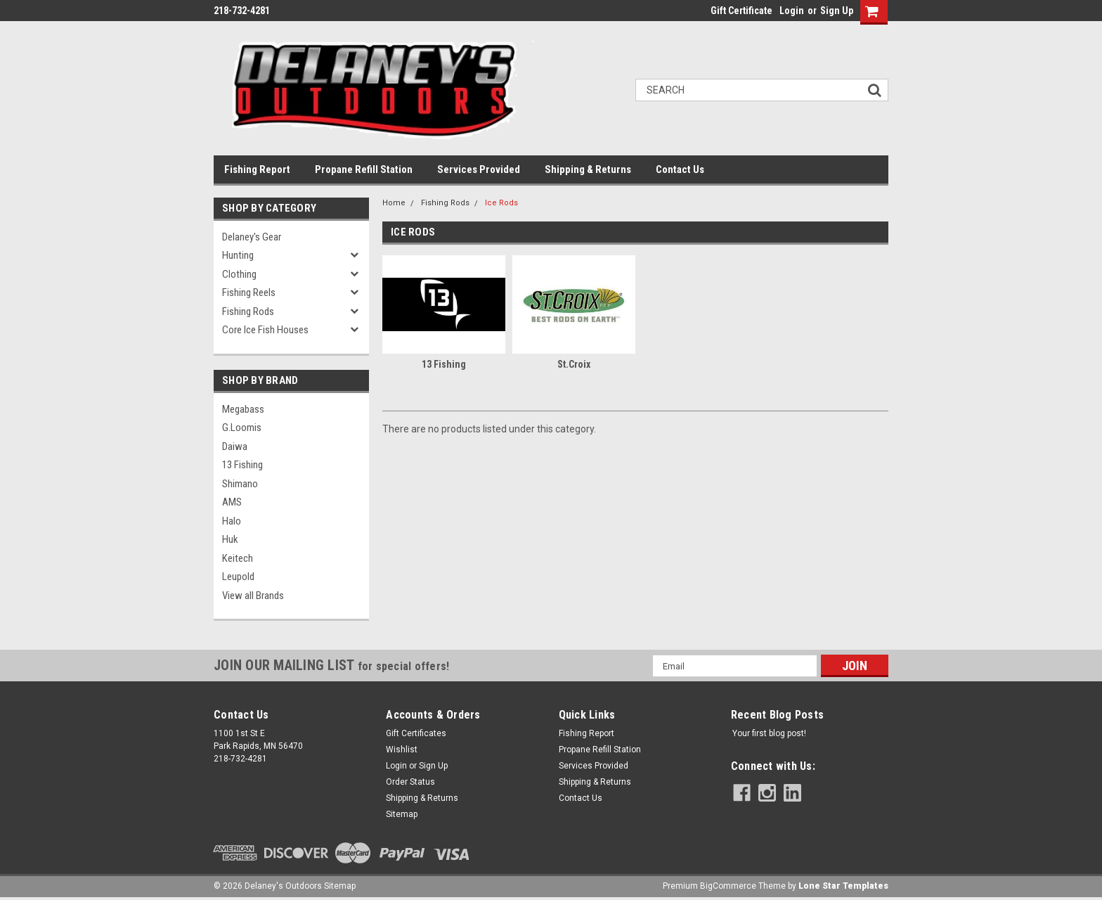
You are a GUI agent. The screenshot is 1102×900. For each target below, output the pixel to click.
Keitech (237, 558)
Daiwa (234, 446)
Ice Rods (501, 202)
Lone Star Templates (843, 886)
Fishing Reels (249, 292)
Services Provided (478, 169)
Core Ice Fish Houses (265, 329)
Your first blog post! (769, 733)
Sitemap (401, 814)
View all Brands (253, 595)
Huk (230, 539)
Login (791, 10)
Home (394, 202)
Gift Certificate (741, 10)
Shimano (240, 483)
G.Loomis (241, 427)
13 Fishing (242, 464)
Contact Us (680, 169)
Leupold (238, 576)
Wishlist (401, 749)
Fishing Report (257, 169)
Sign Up (836, 10)
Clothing (239, 274)
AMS (232, 502)
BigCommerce (728, 886)
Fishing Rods (248, 311)
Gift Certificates (416, 733)
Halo (231, 521)
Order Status (410, 782)
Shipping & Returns (588, 169)
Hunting (238, 255)
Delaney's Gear (251, 237)
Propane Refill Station (364, 169)
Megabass (243, 409)
